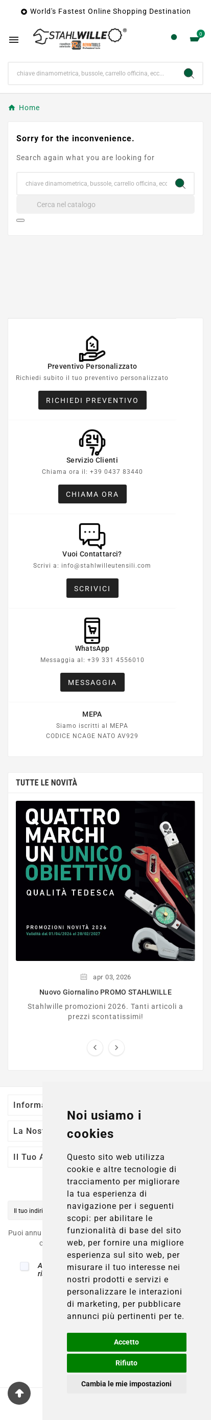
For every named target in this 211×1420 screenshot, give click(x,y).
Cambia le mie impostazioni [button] (126, 1384)
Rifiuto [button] (126, 1363)
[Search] (189, 73)
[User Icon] (174, 39)
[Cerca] (105, 204)
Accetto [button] (126, 1342)
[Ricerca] (92, 73)
